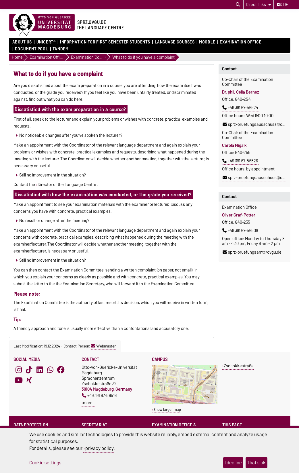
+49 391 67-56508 (240, 230)
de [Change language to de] (282, 4)
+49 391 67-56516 (99, 395)
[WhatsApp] (50, 369)
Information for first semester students (105, 42)
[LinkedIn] (39, 369)
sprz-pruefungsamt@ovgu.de (252, 252)
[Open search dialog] (238, 4)
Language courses (175, 42)
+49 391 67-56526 (240, 160)
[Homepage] (42, 25)
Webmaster (103, 346)
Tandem (60, 48)
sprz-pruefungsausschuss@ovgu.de (258, 124)
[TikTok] (29, 369)
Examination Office (240, 42)
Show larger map (167, 409)
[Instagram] (18, 369)
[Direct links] (258, 4)
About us (22, 42)
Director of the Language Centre (67, 184)
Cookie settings (45, 463)
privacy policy (99, 448)
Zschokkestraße (239, 365)
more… (89, 402)
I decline (233, 463)
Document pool (31, 48)
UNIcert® (45, 42)
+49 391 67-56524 (240, 107)
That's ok (256, 463)
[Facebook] (61, 369)
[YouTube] (18, 380)
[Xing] (29, 380)
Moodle (207, 42)
